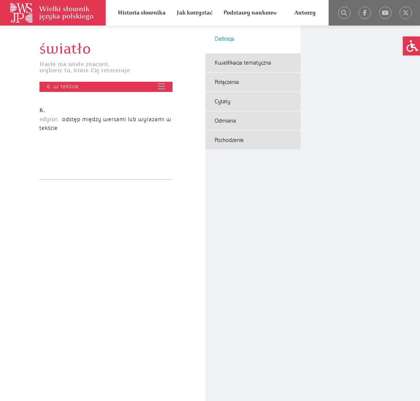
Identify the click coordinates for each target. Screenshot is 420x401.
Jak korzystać (194, 12)
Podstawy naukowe (250, 12)
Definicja (224, 39)
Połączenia (227, 82)
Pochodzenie (229, 140)
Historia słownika (142, 12)
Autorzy (305, 12)
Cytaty (222, 101)
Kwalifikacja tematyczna (243, 62)
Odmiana (225, 120)
